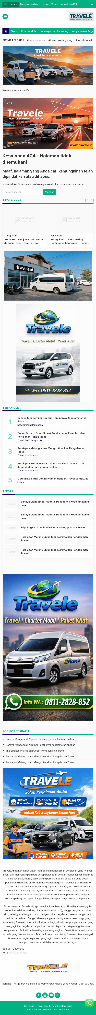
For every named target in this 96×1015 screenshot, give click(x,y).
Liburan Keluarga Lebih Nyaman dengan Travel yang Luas (52, 478)
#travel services (36, 40)
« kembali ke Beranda (14, 184)
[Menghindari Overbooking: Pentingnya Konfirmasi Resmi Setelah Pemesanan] (71, 219)
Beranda (6, 983)
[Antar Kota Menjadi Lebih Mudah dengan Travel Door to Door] (25, 219)
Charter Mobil (29, 31)
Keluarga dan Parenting (54, 31)
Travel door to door (27, 455)
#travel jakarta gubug (60, 40)
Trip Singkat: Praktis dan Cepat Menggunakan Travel (53, 527)
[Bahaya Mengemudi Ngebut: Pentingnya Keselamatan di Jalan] (11, 503)
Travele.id (8, 870)
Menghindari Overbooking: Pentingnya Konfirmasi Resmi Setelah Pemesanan (69, 243)
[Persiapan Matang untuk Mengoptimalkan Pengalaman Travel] (11, 539)
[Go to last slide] (87, 200)
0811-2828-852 (16, 948)
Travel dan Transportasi (29, 440)
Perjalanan (56, 236)
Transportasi (10, 236)
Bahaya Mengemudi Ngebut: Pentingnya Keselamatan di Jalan (40, 739)
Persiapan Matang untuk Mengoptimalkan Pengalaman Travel (40, 756)
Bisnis (14, 31)
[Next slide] (92, 200)
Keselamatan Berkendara (30, 425)
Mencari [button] (49, 192)
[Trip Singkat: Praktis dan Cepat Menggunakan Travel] (11, 528)
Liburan (21, 482)
